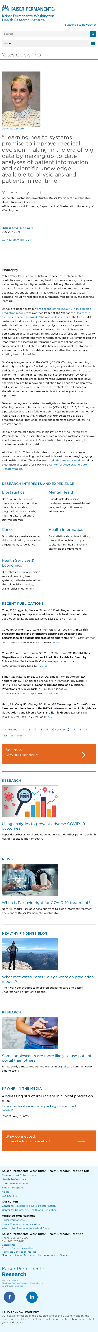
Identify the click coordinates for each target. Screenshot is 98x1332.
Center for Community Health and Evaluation (29, 1210)
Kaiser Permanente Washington (21, 1224)
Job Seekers (9, 1196)
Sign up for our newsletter (17, 1248)
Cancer (8, 530)
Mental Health (61, 492)
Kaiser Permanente (13, 1220)
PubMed (72, 619)
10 (5, 735)
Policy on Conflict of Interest (19, 1252)
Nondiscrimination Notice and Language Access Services (36, 1255)
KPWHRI (13, 1281)
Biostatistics (13, 492)
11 (12, 735)
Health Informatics (66, 530)
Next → (22, 735)
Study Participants (13, 1188)
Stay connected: (21, 1136)
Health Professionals (14, 1179)
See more (15, 750)
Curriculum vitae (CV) (16, 240)
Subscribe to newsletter (80, 25)
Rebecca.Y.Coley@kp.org (17, 228)
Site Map (6, 1283)
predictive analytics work (64, 460)
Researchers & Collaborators (19, 1175)
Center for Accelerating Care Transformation (29, 1206)
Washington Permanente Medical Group (26, 1228)
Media (5, 1192)
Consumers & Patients (15, 1183)
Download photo (13, 128)
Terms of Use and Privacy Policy (27, 1283)
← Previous (11, 729)
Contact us (8, 1245)
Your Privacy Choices (12, 1286)
